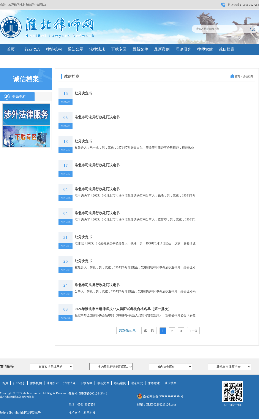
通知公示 (75, 49)
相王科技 (90, 412)
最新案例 (162, 49)
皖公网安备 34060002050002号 (163, 396)
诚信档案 (226, 49)
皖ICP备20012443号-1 (93, 393)
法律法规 (97, 49)
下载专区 (118, 49)
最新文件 (140, 49)
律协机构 (54, 49)
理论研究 (183, 49)
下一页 (193, 330)
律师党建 (205, 49)
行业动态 (32, 49)
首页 (11, 49)
